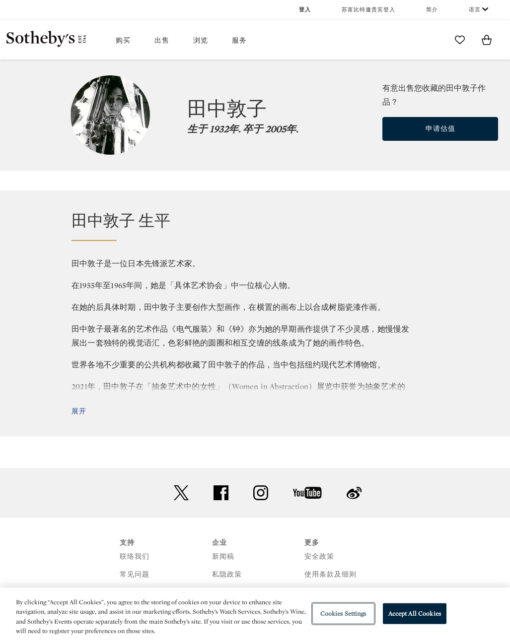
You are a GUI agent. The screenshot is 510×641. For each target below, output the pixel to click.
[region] (255, 614)
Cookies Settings (343, 613)
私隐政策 (227, 574)
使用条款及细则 (330, 574)
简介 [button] (432, 9)
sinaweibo (354, 493)
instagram (260, 492)
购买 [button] (123, 40)
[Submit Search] (433, 40)
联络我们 (134, 556)
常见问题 (134, 574)
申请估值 (440, 128)
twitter (181, 493)
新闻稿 (223, 556)
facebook (221, 492)
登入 (305, 9)
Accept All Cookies (414, 613)
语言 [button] (475, 9)
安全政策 (319, 556)
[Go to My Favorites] (460, 40)
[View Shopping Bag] (487, 40)
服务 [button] (239, 40)
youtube (307, 493)
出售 (161, 40)
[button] (255, 225)
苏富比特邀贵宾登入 (368, 9)
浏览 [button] (200, 40)
